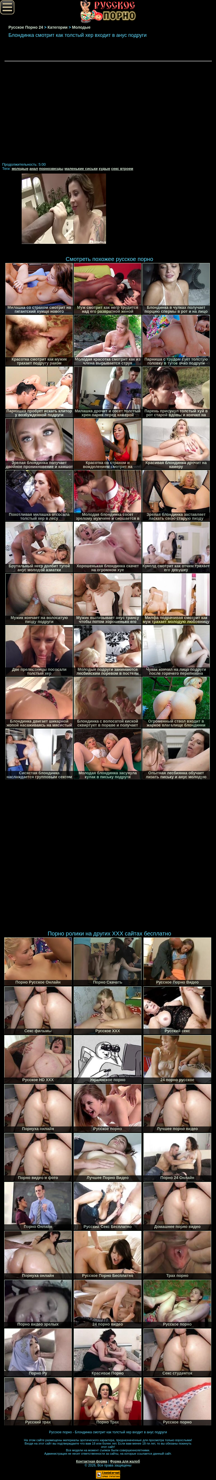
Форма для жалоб (125, 1461)
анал (34, 169)
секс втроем (122, 169)
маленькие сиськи (81, 169)
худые (104, 169)
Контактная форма (91, 1461)
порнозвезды (51, 169)
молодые (20, 169)
